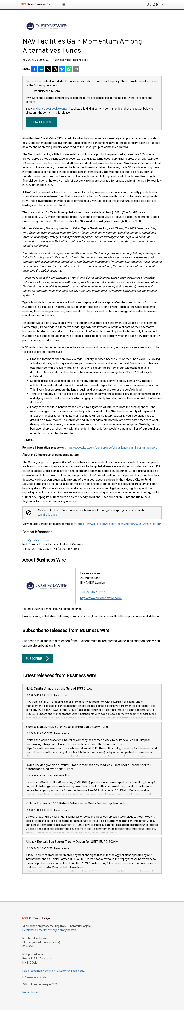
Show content (41, 122)
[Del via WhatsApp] (69, 69)
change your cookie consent (53, 108)
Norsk (25, 992)
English (35, 992)
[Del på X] (48, 69)
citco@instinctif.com (35, 540)
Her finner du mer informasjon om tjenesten (49, 930)
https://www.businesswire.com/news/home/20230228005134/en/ (119, 524)
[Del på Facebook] (34, 69)
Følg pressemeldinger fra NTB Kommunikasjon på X (53, 970)
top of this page (47, 514)
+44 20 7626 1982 (92, 592)
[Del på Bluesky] (62, 69)
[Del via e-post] (76, 69)
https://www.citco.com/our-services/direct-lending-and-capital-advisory (111, 447)
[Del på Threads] (55, 69)
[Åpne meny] (64, 4)
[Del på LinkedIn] (41, 69)
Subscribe (38, 659)
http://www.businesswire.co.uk (101, 598)
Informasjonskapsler (35, 977)
